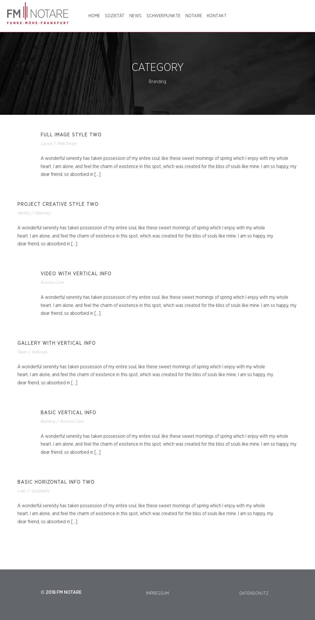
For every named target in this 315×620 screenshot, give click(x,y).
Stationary (43, 213)
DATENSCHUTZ (254, 593)
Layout (46, 144)
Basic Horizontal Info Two (56, 482)
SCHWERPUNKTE (163, 16)
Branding (48, 422)
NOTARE (193, 16)
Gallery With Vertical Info (56, 343)
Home (94, 16)
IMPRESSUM (157, 593)
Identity (23, 213)
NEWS (135, 16)
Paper (21, 352)
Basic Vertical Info (68, 412)
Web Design (66, 144)
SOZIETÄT (115, 16)
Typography (40, 491)
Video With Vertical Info (76, 273)
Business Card (52, 283)
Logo (21, 491)
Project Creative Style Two (58, 204)
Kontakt (217, 16)
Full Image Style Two (71, 135)
